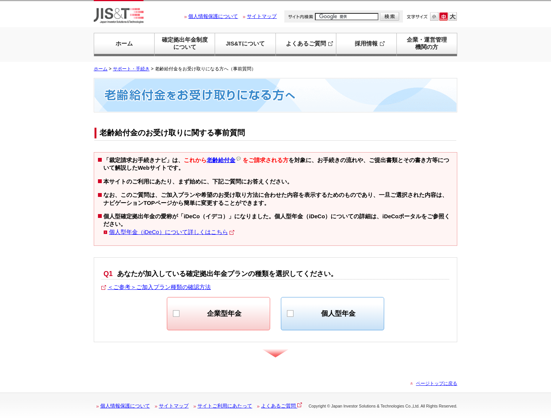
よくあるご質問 (281, 406)
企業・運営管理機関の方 (427, 43)
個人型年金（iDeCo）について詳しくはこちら (168, 232)
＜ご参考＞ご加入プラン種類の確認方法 (159, 287)
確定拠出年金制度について (185, 43)
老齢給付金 (224, 160)
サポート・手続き (131, 68)
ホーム (124, 44)
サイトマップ (262, 16)
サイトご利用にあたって (224, 406)
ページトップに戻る (436, 383)
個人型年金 (338, 313)
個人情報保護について (213, 16)
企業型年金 (224, 313)
